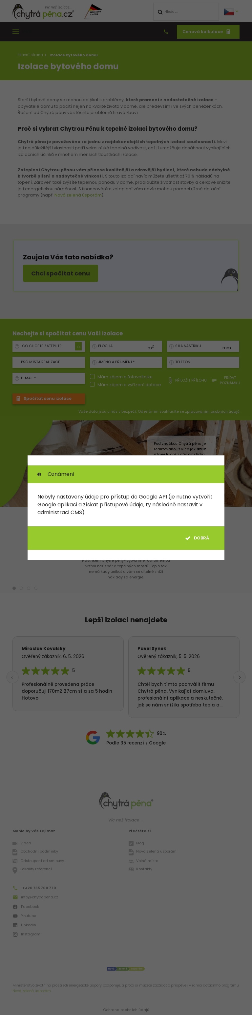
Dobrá (197, 538)
